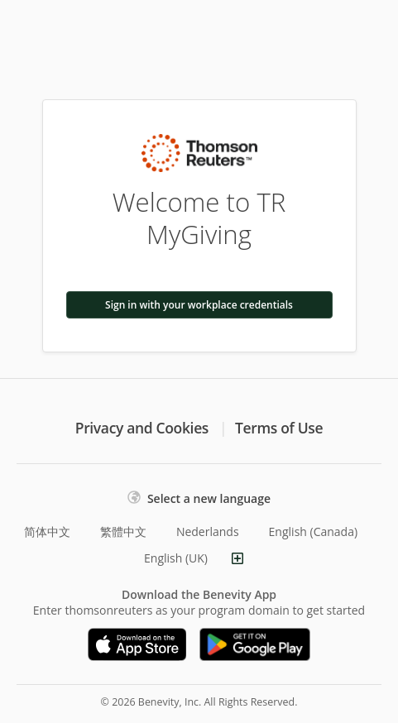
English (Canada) (313, 531)
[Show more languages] (237, 558)
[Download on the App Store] (137, 644)
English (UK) (176, 558)
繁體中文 (123, 531)
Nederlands (207, 531)
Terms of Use (279, 428)
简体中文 (47, 531)
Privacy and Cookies (142, 428)
